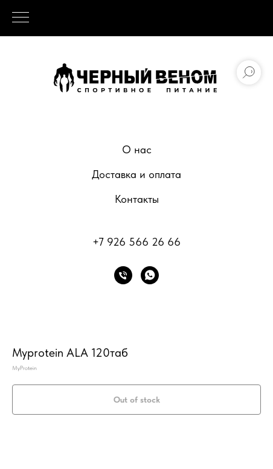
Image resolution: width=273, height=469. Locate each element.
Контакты (137, 199)
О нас (137, 149)
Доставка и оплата (136, 174)
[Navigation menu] (20, 18)
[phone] (123, 275)
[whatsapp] (150, 275)
